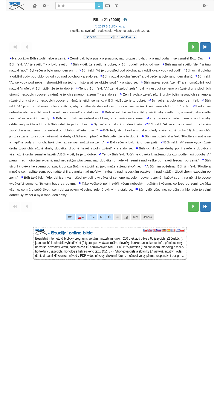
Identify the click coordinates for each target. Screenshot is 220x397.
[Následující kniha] (205, 47)
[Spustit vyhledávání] (99, 5)
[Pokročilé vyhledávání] (101, 217)
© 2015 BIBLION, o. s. (110, 26)
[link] (109, 217)
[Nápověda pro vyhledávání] (116, 5)
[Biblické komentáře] (70, 217)
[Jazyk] (81, 217)
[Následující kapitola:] (193, 47)
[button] (35, 5)
